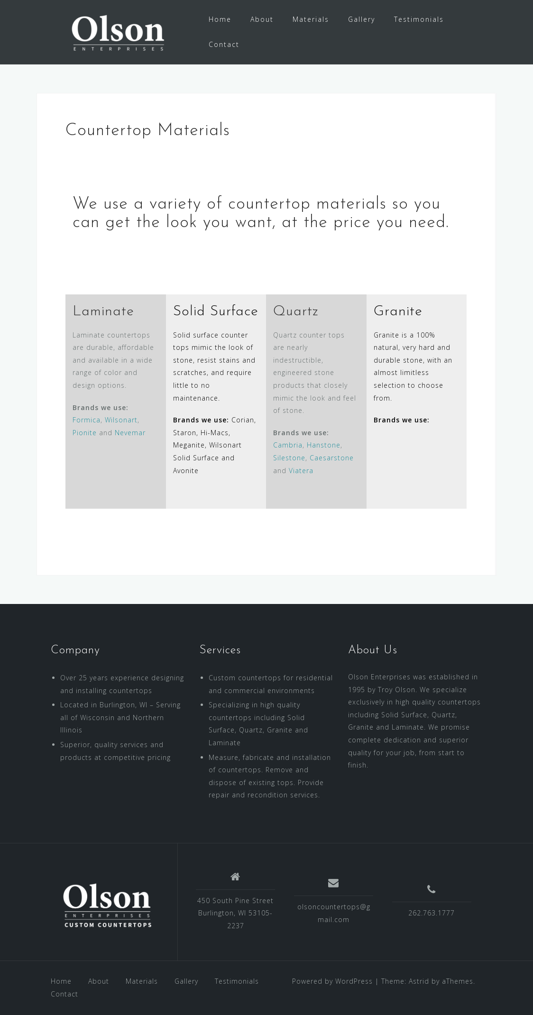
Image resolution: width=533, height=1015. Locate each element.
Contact (224, 44)
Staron (184, 432)
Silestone (289, 457)
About (262, 19)
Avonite (186, 470)
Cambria (288, 444)
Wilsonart (121, 419)
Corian (242, 419)
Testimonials (419, 19)
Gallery (361, 19)
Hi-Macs (215, 432)
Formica (87, 419)
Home (220, 19)
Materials (311, 19)
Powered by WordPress (332, 981)
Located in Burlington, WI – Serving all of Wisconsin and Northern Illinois (120, 717)
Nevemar (130, 432)
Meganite (189, 444)
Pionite (85, 432)
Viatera (301, 470)
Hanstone (323, 444)
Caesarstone (332, 457)
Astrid (419, 981)
